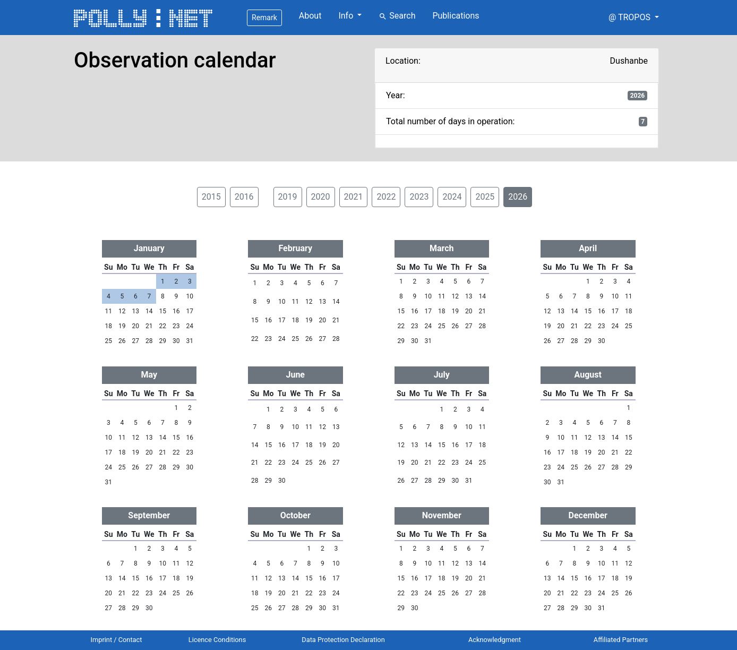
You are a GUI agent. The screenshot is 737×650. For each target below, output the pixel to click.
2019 (287, 197)
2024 (451, 197)
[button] (633, 17)
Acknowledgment (494, 640)
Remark (264, 17)
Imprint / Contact (116, 640)
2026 (517, 197)
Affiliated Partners (621, 640)
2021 (353, 197)
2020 (320, 197)
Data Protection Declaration (343, 640)
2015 (211, 197)
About (310, 16)
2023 (419, 197)
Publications (455, 16)
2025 (484, 197)
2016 (244, 197)
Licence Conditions (217, 640)
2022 (386, 197)
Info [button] (346, 16)
